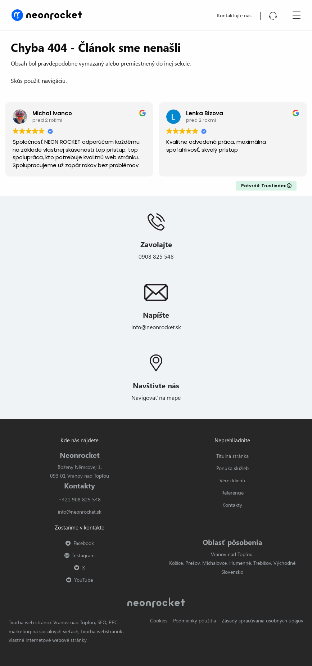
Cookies (158, 620)
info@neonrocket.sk (156, 327)
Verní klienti (232, 480)
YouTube (79, 579)
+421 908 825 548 (79, 499)
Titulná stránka (232, 455)
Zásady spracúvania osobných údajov (262, 620)
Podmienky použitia (194, 620)
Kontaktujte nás (234, 15)
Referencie (232, 492)
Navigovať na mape (156, 397)
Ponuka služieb (232, 468)
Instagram (79, 555)
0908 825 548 (156, 256)
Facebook (79, 543)
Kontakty (232, 504)
